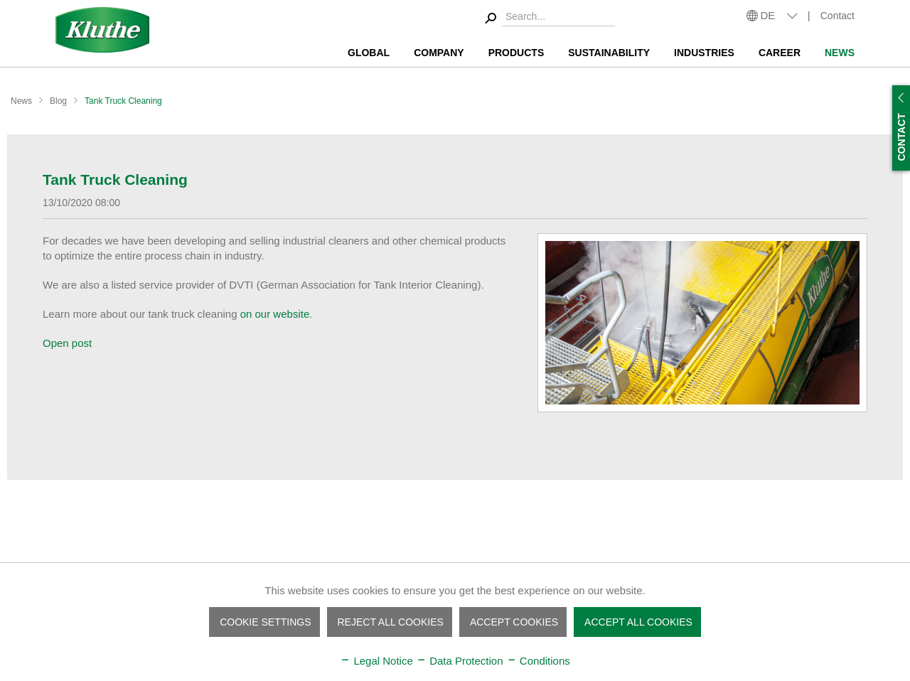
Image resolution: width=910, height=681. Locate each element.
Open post (67, 343)
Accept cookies (514, 622)
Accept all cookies (638, 622)
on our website (275, 314)
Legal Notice (376, 661)
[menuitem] (548, 19)
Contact (837, 15)
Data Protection (459, 661)
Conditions (538, 661)
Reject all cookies (391, 622)
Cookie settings (265, 622)
